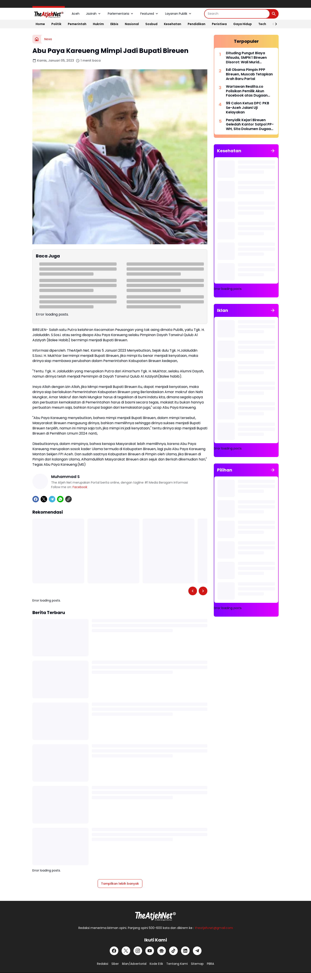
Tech (262, 24)
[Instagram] (137, 950)
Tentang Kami (177, 964)
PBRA (210, 964)
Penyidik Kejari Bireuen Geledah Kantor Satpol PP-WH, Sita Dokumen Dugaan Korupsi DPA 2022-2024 (250, 124)
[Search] (237, 14)
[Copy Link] (68, 499)
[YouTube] (149, 950)
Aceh (75, 13)
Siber (115, 964)
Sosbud (151, 24)
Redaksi (102, 964)
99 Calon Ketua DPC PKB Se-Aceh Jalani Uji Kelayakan (247, 107)
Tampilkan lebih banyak (120, 883)
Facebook (80, 487)
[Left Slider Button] (192, 591)
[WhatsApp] (60, 499)
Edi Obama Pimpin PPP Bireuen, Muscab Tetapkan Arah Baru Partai (249, 74)
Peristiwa (219, 24)
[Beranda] (36, 39)
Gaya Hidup (242, 24)
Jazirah (93, 13)
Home (40, 24)
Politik (56, 24)
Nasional (132, 24)
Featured (149, 13)
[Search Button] (274, 14)
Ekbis (114, 24)
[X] (44, 499)
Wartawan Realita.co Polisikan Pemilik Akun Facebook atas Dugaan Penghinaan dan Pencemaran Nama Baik (247, 91)
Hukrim (98, 24)
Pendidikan (196, 24)
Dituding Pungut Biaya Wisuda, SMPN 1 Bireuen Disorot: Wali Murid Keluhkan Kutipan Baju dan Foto (249, 57)
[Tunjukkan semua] (272, 150)
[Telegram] (52, 499)
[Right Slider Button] (274, 24)
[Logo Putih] (155, 914)
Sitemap (197, 964)
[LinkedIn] (185, 950)
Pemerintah (77, 24)
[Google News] (161, 950)
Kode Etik (156, 964)
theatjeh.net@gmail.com (214, 928)
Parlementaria (121, 13)
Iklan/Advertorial (134, 964)
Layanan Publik (178, 13)
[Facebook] (35, 499)
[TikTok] (173, 950)
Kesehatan (172, 24)
